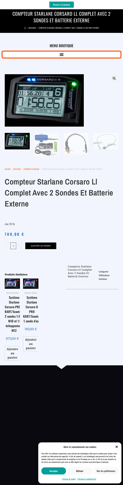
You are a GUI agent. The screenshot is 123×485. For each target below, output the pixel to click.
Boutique (17, 169)
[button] (116, 446)
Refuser (79, 471)
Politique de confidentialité (86, 479)
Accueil (8, 169)
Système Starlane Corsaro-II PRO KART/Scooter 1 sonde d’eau (31, 309)
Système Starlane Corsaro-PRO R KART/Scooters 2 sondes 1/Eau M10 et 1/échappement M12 (14, 314)
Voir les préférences (106, 471)
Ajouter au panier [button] (12, 353)
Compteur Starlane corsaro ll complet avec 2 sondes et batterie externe (69, 28)
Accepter (53, 471)
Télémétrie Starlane (31, 169)
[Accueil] (25, 28)
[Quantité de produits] (13, 245)
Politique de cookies (69, 479)
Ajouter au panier (41, 246)
